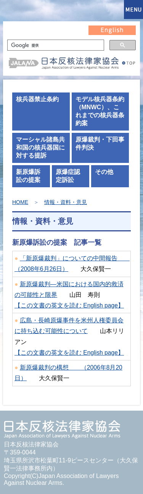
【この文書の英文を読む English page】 (69, 305)
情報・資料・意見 (65, 202)
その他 (104, 172)
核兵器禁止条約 (37, 99)
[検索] (55, 45)
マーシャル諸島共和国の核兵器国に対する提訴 (40, 147)
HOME (20, 202)
